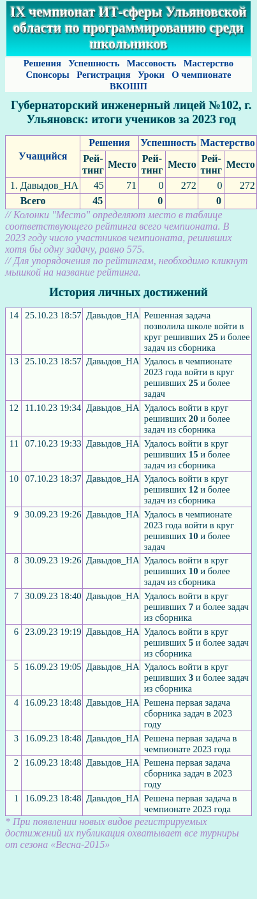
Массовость (151, 63)
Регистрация (103, 75)
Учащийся (42, 156)
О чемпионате (201, 75)
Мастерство (208, 63)
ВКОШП (128, 86)
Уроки (150, 75)
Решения (42, 63)
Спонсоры (48, 75)
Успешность (94, 63)
